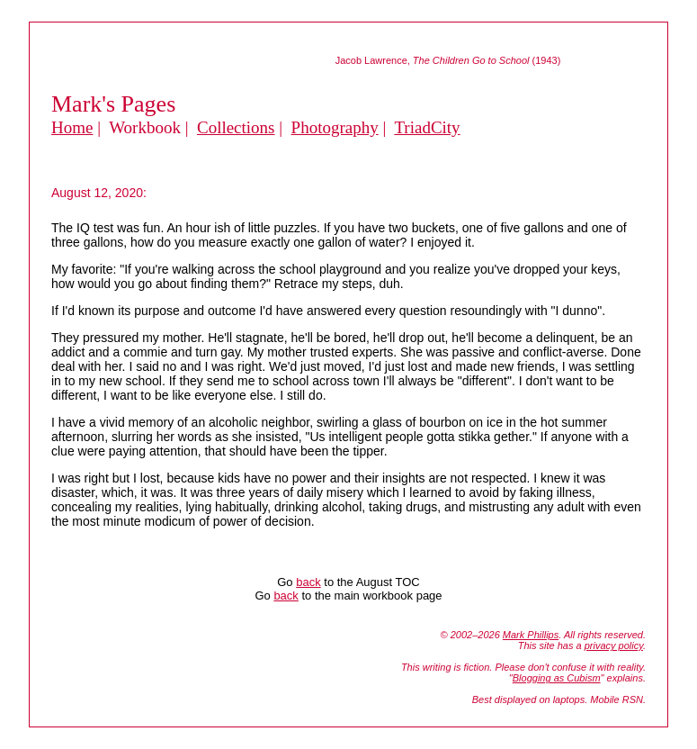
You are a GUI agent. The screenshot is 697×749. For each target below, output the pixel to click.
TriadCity (427, 127)
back (308, 582)
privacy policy (614, 645)
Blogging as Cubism (557, 677)
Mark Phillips (530, 634)
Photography (335, 127)
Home (72, 127)
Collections (236, 127)
